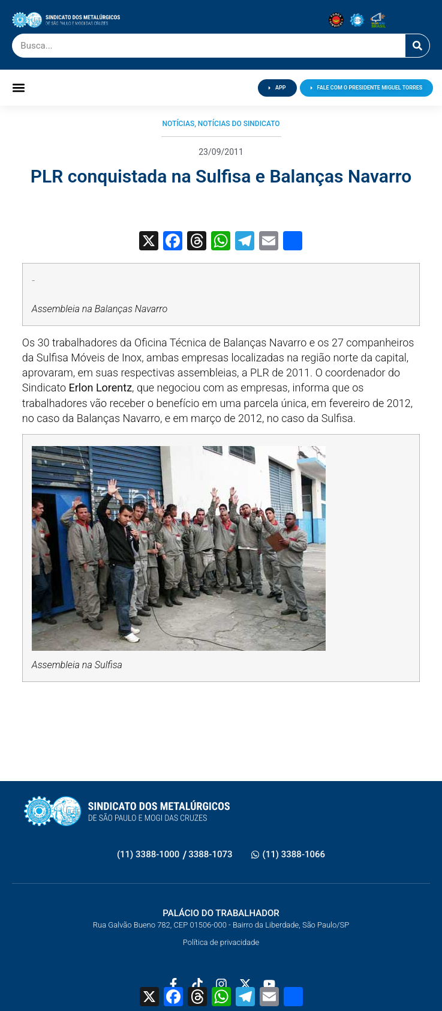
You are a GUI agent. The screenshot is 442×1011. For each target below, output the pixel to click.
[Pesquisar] (417, 45)
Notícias (178, 123)
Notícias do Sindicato (239, 123)
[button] (19, 88)
